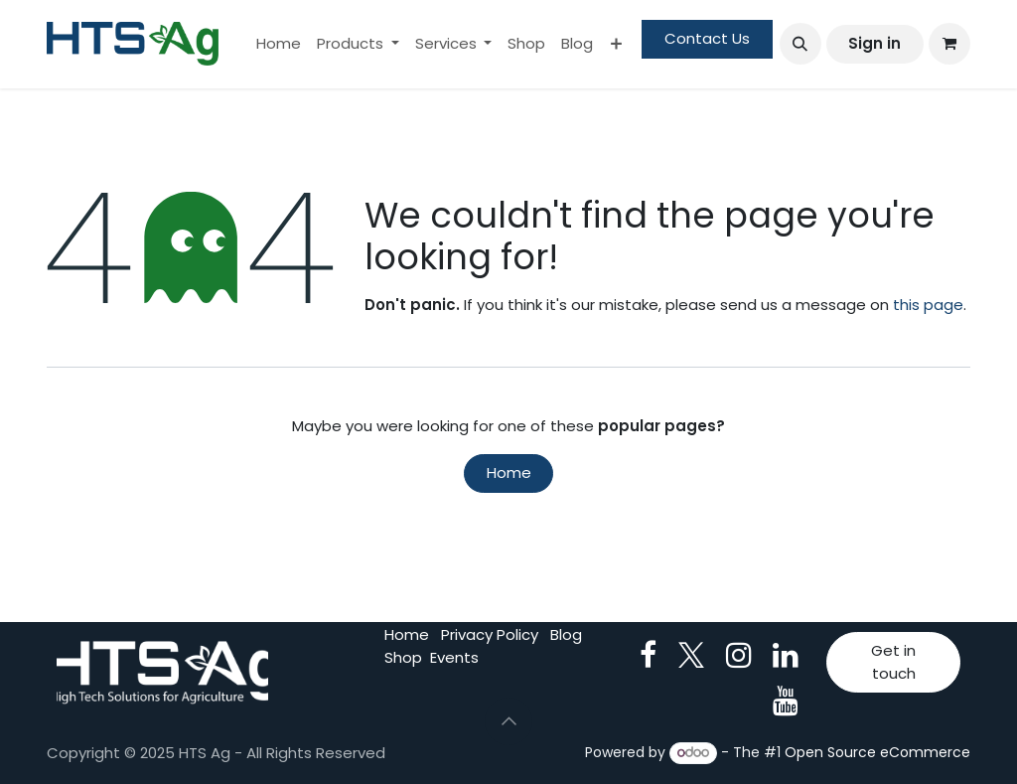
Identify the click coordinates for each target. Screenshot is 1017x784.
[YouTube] (785, 700)
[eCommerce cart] (949, 44)
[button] (800, 44)
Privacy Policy (489, 634)
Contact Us (707, 38)
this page (928, 304)
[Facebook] (648, 655)
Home (509, 472)
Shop (403, 657)
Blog (566, 634)
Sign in (874, 43)
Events (454, 657)
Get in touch (893, 662)
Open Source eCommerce (877, 752)
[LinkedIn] (785, 655)
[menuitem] (278, 44)
